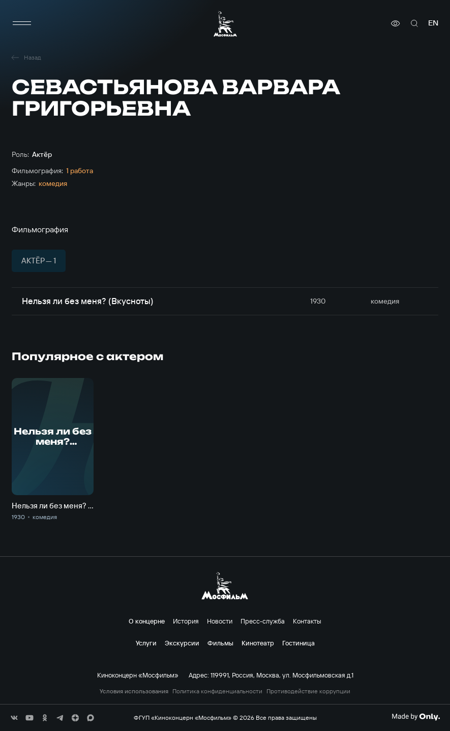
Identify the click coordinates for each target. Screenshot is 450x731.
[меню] (22, 23)
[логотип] (225, 23)
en (433, 23)
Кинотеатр (258, 643)
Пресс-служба (263, 621)
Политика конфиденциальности (217, 691)
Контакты (307, 621)
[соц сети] (14, 718)
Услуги (146, 643)
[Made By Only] (416, 717)
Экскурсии (182, 643)
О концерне (147, 621)
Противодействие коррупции (308, 691)
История (186, 621)
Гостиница (298, 643)
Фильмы (220, 643)
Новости (219, 621)
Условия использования (134, 691)
